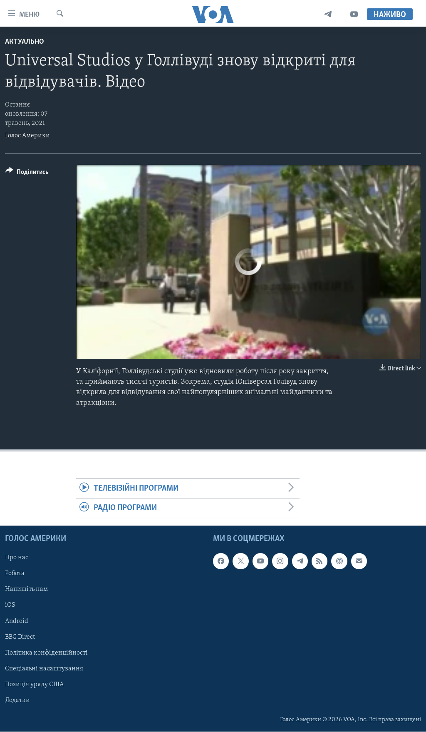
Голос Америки (27, 135)
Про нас (16, 558)
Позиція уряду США (34, 684)
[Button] (27, 173)
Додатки (17, 700)
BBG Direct (20, 637)
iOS (10, 605)
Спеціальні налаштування (44, 668)
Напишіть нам (26, 589)
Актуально (24, 42)
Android (16, 621)
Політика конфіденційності (46, 653)
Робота (15, 574)
